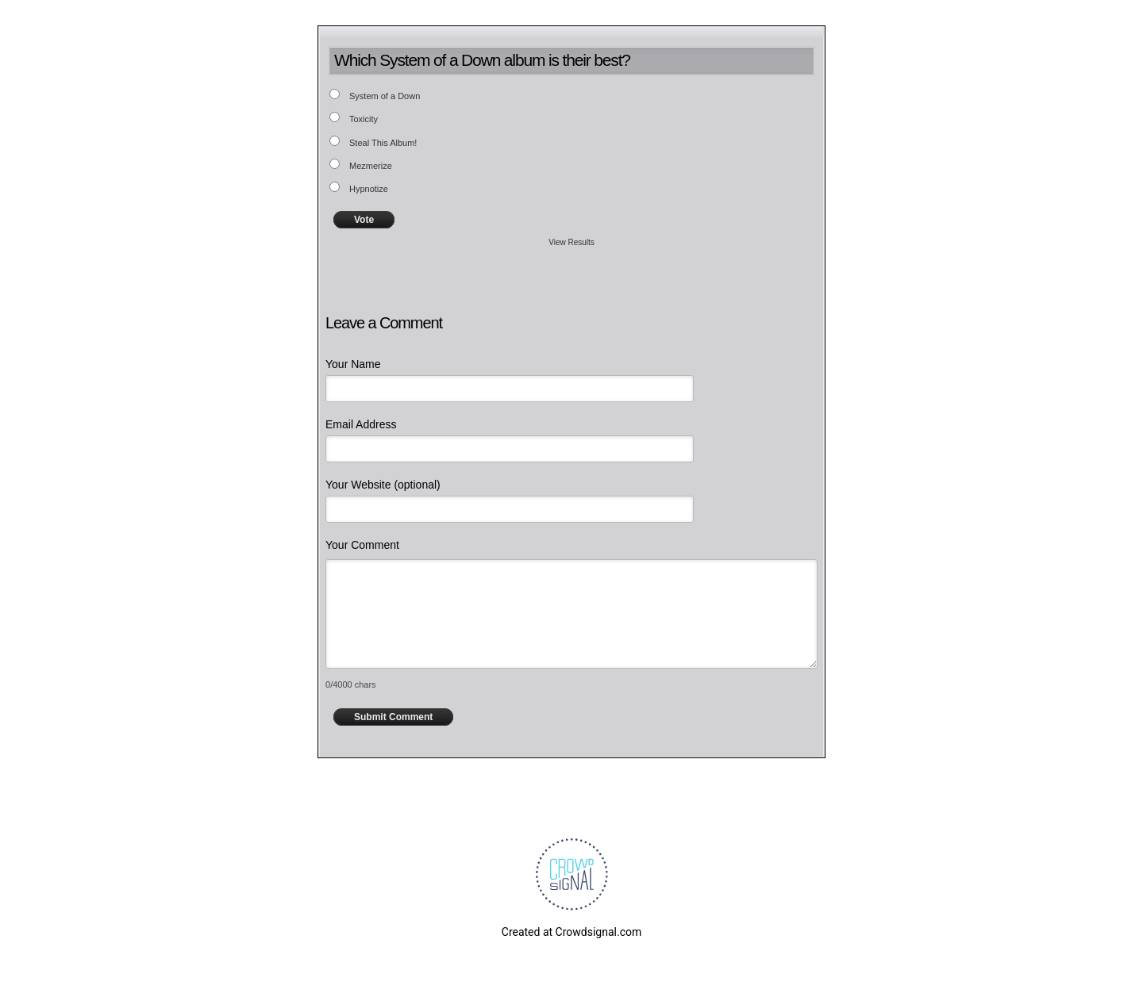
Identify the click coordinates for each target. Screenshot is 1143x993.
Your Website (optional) (383, 484)
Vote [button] (364, 219)
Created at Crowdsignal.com (571, 932)
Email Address (360, 424)
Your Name (353, 364)
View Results (571, 242)
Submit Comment (393, 717)
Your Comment (362, 545)
